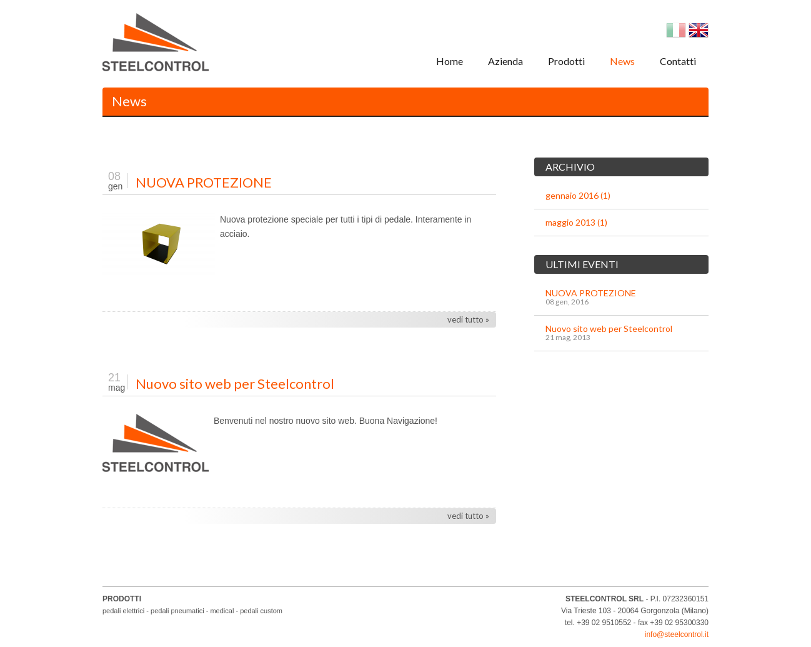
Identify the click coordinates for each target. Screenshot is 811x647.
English (699, 30)
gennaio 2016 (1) (577, 195)
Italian (676, 30)
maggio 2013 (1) (576, 222)
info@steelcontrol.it (677, 634)
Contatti (678, 61)
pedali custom (261, 610)
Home (449, 61)
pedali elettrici (123, 610)
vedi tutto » (468, 319)
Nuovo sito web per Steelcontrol (235, 383)
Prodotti (566, 61)
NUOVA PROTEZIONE (204, 182)
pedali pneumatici (177, 610)
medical (222, 610)
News (622, 61)
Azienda (505, 61)
